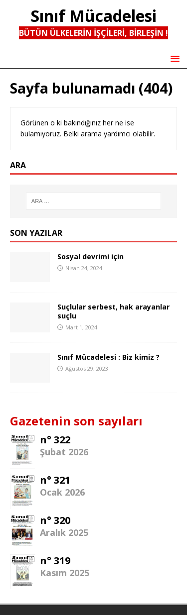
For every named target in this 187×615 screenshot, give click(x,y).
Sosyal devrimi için (90, 256)
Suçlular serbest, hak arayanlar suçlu (113, 311)
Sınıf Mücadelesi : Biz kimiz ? (108, 357)
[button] (173, 58)
